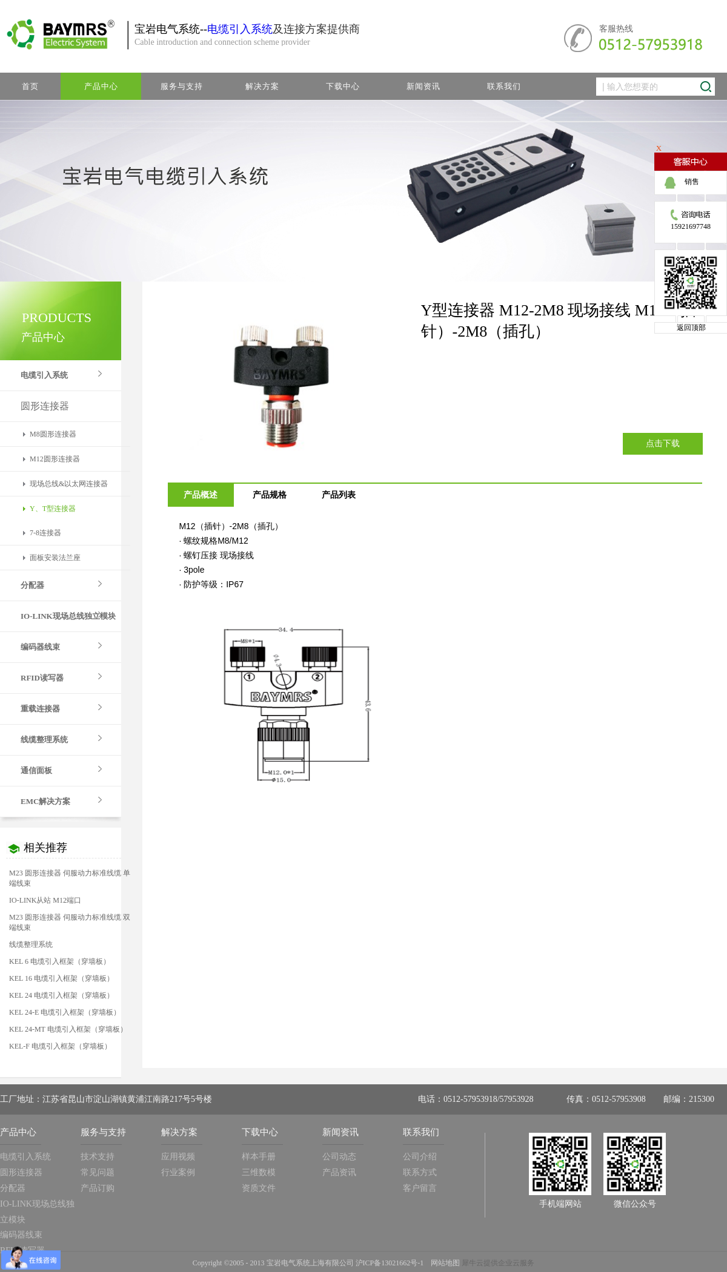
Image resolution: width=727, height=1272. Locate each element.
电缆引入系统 (240, 29)
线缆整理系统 (31, 944)
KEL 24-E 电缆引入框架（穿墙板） (65, 1012)
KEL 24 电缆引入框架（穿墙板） (61, 995)
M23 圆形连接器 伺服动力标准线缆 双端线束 (69, 922)
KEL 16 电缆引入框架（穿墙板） (61, 978)
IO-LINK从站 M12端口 (45, 900)
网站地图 (443, 1263)
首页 (30, 86)
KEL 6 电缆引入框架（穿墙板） (59, 961)
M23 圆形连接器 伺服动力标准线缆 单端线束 (69, 878)
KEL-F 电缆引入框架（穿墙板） (60, 1046)
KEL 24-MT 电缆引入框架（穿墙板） (68, 1029)
